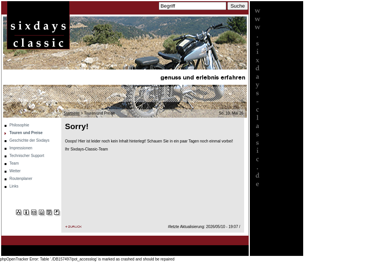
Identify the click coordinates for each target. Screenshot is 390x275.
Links (14, 186)
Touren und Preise (26, 133)
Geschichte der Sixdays (30, 140)
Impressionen (21, 148)
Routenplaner (21, 178)
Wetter (15, 171)
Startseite (72, 113)
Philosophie (19, 125)
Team (14, 163)
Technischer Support (27, 156)
